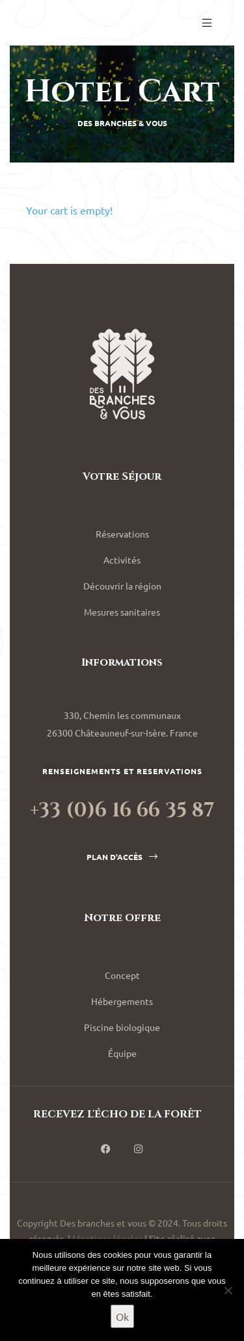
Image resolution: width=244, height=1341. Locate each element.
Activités (122, 560)
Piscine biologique (122, 1027)
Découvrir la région (122, 586)
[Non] (227, 1290)
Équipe (122, 1053)
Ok (122, 1316)
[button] (122, 857)
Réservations (122, 534)
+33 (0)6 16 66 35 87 (122, 810)
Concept (122, 975)
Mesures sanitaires (122, 612)
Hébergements (122, 1001)
